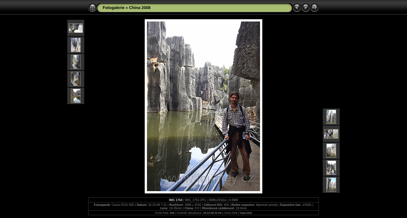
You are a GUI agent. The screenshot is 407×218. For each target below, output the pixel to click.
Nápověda (246, 212)
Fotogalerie (114, 7)
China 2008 (140, 7)
